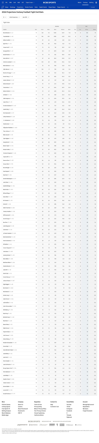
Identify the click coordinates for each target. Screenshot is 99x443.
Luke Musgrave (6, 226)
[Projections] (20, 7)
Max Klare (5, 320)
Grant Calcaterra (7, 240)
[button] (68, 7)
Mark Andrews (6, 65)
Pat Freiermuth (6, 113)
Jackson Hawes (6, 280)
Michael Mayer (6, 193)
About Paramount (23, 409)
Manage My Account (88, 404)
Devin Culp (5, 273)
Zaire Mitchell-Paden (8, 350)
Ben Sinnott (6, 288)
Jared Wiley (6, 353)
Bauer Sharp (6, 324)
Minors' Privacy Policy (40, 409)
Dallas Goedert (6, 40)
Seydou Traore (6, 379)
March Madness (6, 413)
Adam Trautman (6, 207)
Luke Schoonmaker (7, 306)
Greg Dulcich (6, 142)
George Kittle (6, 51)
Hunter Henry (6, 76)
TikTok (68, 406)
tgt (42, 29)
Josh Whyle (6, 375)
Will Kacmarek (6, 215)
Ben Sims (5, 222)
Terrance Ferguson (7, 153)
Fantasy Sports (6, 406)
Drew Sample (6, 361)
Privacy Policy (38, 406)
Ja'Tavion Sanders (7, 233)
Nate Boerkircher (7, 237)
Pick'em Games (6, 404)
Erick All (5, 204)
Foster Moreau (6, 277)
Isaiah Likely (6, 109)
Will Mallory (6, 310)
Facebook (69, 411)
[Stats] (36, 7)
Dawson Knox (6, 160)
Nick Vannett (6, 291)
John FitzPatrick (7, 364)
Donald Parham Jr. (7, 393)
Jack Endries (6, 302)
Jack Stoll (5, 357)
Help (51, 404)
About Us (20, 404)
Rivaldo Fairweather (8, 342)
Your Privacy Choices (40, 411)
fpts (86, 29)
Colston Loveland (7, 62)
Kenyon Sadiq (6, 149)
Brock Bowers (6, 32)
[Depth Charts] (43, 7)
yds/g (62, 29)
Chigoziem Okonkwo (8, 127)
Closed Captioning (39, 413)
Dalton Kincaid (6, 83)
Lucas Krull (5, 390)
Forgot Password (87, 411)
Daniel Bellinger (7, 186)
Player (4, 29)
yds (55, 29)
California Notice (39, 415)
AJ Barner (5, 94)
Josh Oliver (5, 182)
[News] (6, 7)
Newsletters (86, 406)
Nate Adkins (6, 258)
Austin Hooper (6, 218)
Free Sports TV (6, 409)
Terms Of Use (38, 404)
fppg (94, 29)
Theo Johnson (6, 131)
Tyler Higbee (6, 138)
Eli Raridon (5, 244)
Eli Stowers (6, 200)
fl (80, 29)
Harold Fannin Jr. (7, 54)
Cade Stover (6, 299)
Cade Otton (6, 102)
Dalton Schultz (6, 91)
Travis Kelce (6, 87)
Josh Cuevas (6, 335)
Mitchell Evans (6, 317)
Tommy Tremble (7, 211)
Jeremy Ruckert (7, 255)
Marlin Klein (6, 189)
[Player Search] (61, 7)
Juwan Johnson (6, 80)
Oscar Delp (5, 346)
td (75, 29)
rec (48, 29)
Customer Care (54, 406)
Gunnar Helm (6, 164)
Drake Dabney (6, 339)
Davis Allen (5, 196)
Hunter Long (6, 295)
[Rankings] (12, 7)
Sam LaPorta (6, 58)
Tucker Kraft (6, 47)
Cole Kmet (5, 229)
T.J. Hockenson (6, 120)
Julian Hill (5, 269)
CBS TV (20, 413)
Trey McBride (6, 36)
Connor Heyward (7, 248)
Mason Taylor (6, 145)
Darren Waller (6, 386)
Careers (20, 406)
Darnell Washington (7, 178)
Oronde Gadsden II (7, 105)
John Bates (5, 251)
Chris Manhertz (6, 371)
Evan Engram (6, 171)
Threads (69, 415)
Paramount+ (21, 411)
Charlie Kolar (6, 124)
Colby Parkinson (7, 116)
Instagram (69, 409)
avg (69, 29)
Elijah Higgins (6, 284)
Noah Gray (5, 313)
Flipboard (69, 417)
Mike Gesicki (6, 135)
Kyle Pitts (5, 43)
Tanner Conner (6, 382)
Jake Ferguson (6, 98)
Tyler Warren (6, 69)
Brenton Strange (7, 73)
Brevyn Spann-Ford (7, 368)
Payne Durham (6, 331)
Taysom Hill (6, 156)
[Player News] (52, 7)
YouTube (69, 404)
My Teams (85, 409)
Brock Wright (6, 167)
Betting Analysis (6, 411)
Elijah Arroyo (6, 328)
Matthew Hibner (7, 262)
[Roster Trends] (29, 7)
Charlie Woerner (7, 266)
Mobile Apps (5, 415)
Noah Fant (5, 175)
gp (36, 29)
